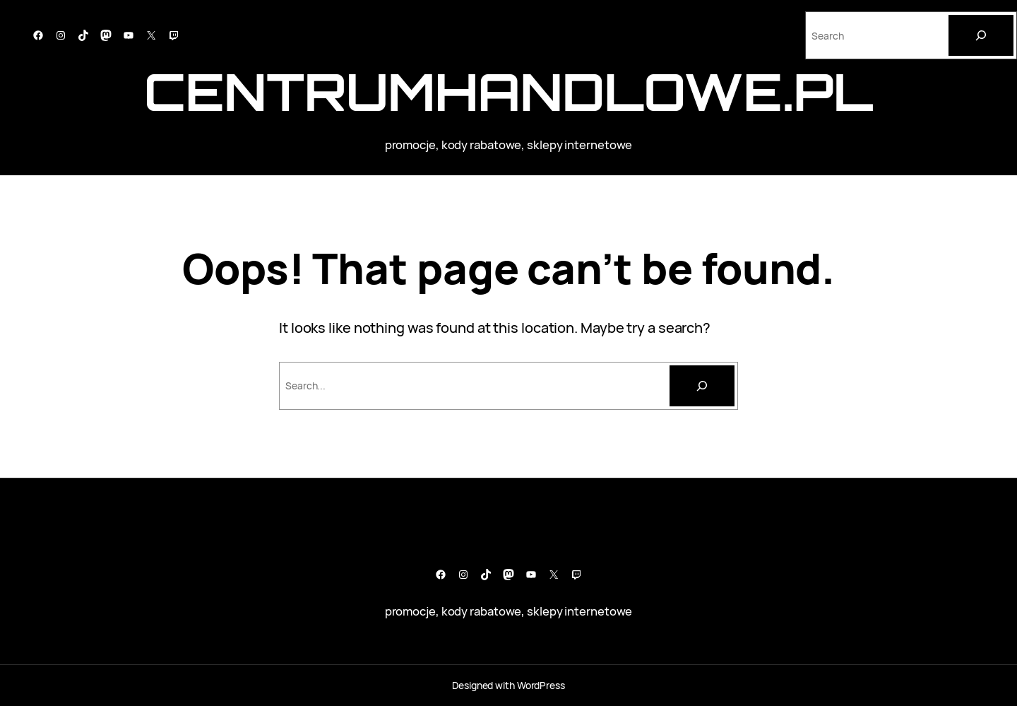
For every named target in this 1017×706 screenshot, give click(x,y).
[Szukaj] (702, 385)
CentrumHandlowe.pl (508, 91)
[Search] (980, 35)
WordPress (541, 685)
